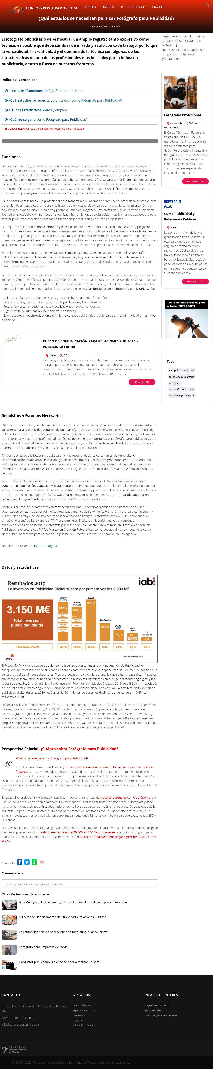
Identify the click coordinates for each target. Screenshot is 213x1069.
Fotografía (117, 26)
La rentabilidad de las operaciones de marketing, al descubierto (63, 1016)
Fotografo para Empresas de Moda (43, 1031)
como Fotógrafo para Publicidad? (46, 119)
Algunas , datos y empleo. (36, 110)
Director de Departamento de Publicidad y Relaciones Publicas (62, 1001)
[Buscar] (196, 5)
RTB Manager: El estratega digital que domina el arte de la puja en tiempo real (73, 986)
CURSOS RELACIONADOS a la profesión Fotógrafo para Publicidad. (45, 128)
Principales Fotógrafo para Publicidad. (44, 90)
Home (94, 26)
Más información (142, 465)
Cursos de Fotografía (44, 629)
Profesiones (104, 26)
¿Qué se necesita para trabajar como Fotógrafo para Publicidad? (64, 100)
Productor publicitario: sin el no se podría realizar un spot (59, 1046)
